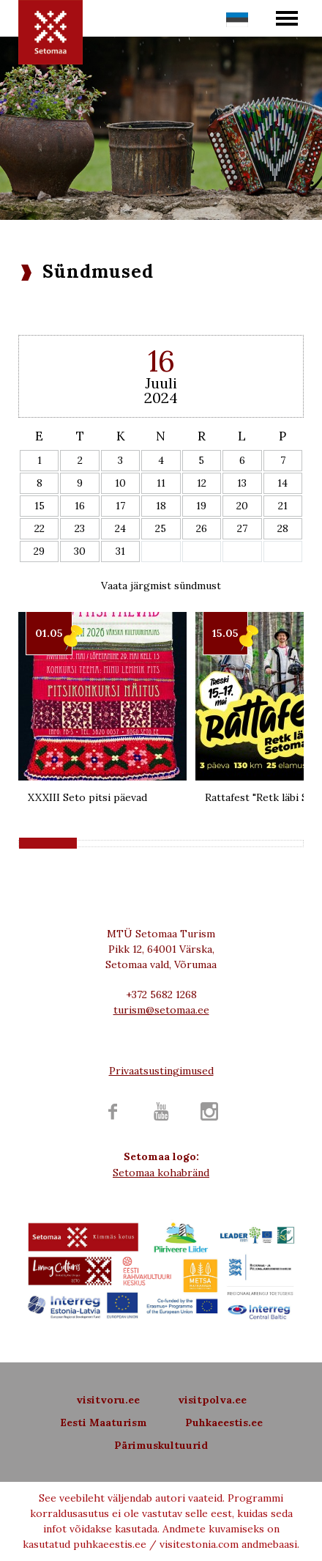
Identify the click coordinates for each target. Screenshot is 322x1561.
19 (201, 505)
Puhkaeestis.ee (224, 1422)
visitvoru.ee (108, 1399)
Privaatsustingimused (161, 1070)
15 (39, 505)
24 (120, 528)
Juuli (161, 383)
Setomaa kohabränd (161, 1172)
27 (242, 528)
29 (39, 551)
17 (120, 505)
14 (282, 483)
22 (39, 528)
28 (282, 528)
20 (242, 505)
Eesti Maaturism (103, 1422)
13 (242, 483)
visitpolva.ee (212, 1399)
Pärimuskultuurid (161, 1445)
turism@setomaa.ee (161, 1009)
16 (80, 505)
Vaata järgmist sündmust (161, 585)
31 (120, 551)
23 (80, 528)
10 (120, 483)
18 (161, 505)
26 (201, 528)
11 (161, 483)
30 (80, 551)
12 (201, 483)
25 (160, 528)
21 (283, 505)
